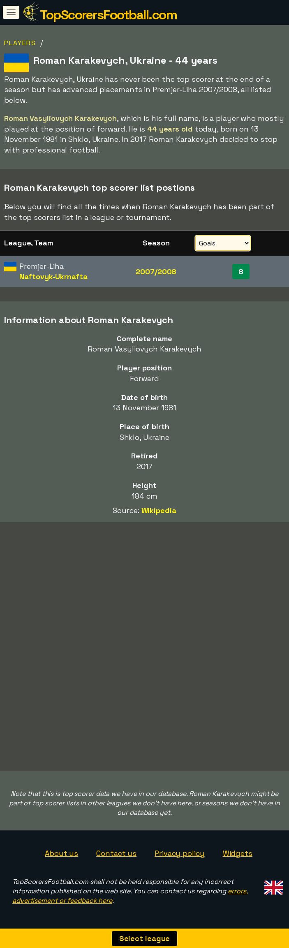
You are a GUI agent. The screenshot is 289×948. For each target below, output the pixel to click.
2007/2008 (156, 271)
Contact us (116, 853)
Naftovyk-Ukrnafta (53, 276)
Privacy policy (180, 853)
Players (20, 43)
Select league (144, 938)
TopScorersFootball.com (108, 15)
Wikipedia (158, 510)
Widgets (237, 853)
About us (61, 853)
